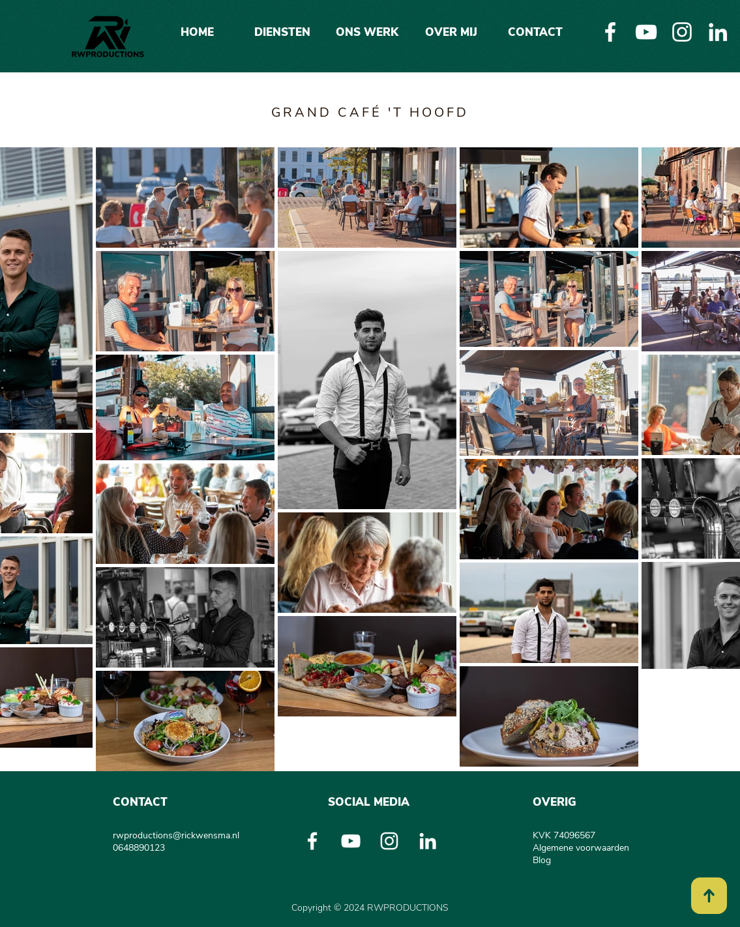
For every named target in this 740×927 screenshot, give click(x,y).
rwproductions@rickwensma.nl (176, 835)
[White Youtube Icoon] (646, 32)
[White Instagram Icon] (682, 32)
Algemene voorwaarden (581, 848)
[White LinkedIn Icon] (718, 32)
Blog (542, 860)
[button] (282, 26)
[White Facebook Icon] (610, 32)
